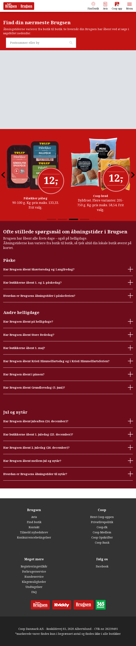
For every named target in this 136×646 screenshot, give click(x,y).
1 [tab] (51, 229)
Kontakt (34, 527)
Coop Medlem (102, 532)
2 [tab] (62, 229)
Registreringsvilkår (34, 566)
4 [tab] (84, 229)
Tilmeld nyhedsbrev (34, 532)
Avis (34, 517)
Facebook (102, 566)
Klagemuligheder (34, 582)
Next (128, 184)
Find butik (34, 522)
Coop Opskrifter (102, 537)
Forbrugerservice (34, 571)
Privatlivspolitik (102, 522)
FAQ (34, 592)
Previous (8, 184)
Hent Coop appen (102, 517)
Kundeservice (34, 576)
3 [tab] (73, 229)
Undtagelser (34, 587)
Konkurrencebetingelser (34, 537)
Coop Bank (102, 543)
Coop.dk (102, 527)
